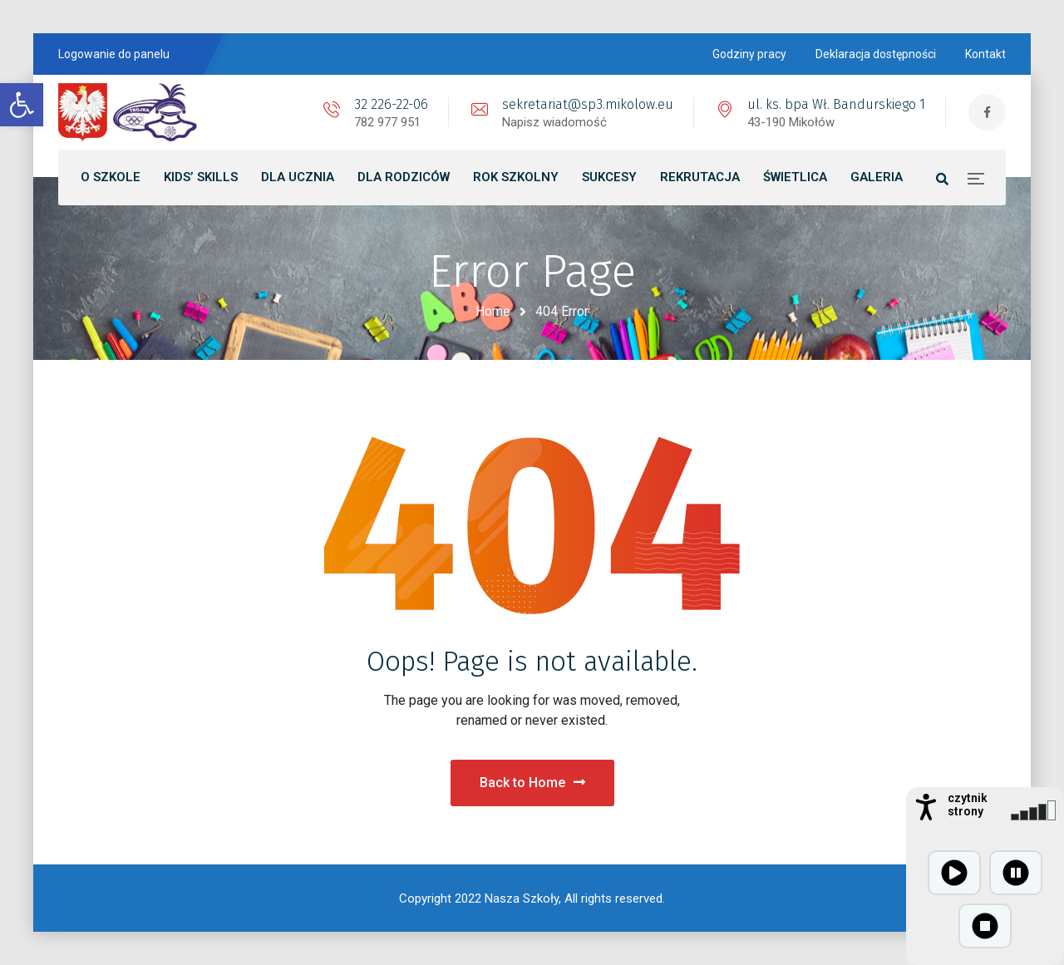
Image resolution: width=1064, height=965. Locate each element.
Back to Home (532, 782)
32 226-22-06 (391, 104)
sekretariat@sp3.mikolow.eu (587, 104)
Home (492, 311)
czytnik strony (968, 804)
